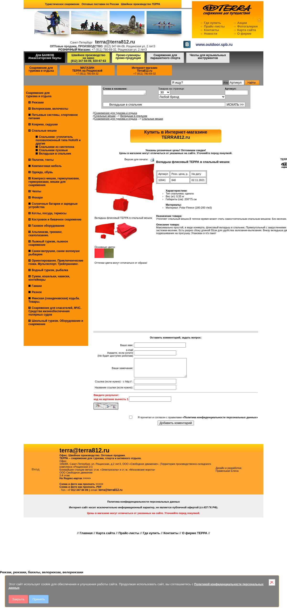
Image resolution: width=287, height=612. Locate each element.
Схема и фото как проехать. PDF (80, 490)
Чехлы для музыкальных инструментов (208, 57)
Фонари (37, 197)
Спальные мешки (44, 130)
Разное (37, 292)
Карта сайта (246, 30)
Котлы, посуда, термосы (49, 213)
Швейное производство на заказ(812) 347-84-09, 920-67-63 (88, 58)
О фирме (244, 33)
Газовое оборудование (48, 225)
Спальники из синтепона (56, 147)
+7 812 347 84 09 (78, 493)
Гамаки (37, 286)
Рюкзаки (38, 102)
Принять (38, 599)
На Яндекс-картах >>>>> (75, 481)
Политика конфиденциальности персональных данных (143, 505)
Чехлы (36, 191)
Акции (242, 23)
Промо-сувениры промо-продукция (128, 57)
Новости (210, 33)
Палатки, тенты (42, 159)
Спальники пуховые (53, 150)
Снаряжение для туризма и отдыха (41, 69)
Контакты (211, 30)
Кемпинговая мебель (47, 166)
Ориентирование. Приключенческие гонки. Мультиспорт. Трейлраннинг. (55, 262)
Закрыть (18, 599)
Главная (86, 536)
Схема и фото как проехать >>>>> (81, 487)
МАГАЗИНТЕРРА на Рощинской (87, 69)
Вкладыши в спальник (55, 153)
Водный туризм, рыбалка (50, 270)
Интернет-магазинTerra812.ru (144, 69)
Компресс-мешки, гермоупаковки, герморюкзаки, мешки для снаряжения (54, 182)
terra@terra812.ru (110, 493)
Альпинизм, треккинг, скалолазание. (45, 233)
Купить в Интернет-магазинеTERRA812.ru (175, 134)
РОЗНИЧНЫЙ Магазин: (74, 49)
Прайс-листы (214, 26)
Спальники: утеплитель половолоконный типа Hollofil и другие (58, 140)
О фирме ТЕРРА (194, 536)
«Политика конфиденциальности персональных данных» (220, 420)
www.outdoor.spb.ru (214, 45)
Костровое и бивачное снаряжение (56, 219)
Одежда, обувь (42, 172)
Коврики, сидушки (45, 124)
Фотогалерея (247, 26)
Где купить (212, 23)
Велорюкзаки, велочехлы (50, 108)
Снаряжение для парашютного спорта (165, 57)
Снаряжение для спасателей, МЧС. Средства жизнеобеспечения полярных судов (54, 311)
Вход (36, 473)
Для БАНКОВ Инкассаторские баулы (44, 57)
